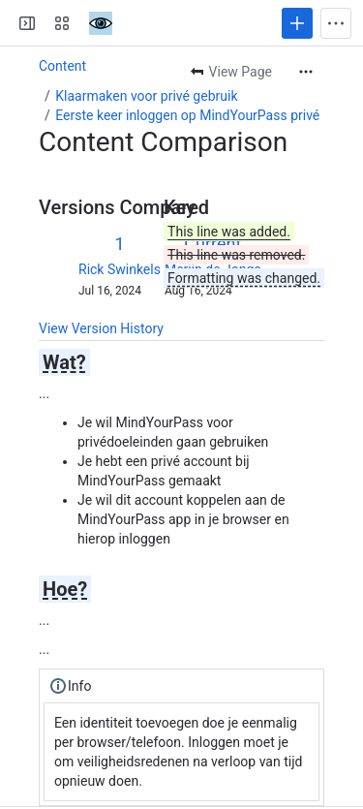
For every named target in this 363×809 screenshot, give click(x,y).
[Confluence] (100, 23)
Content (62, 66)
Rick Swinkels (119, 269)
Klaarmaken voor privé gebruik (146, 96)
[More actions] (305, 71)
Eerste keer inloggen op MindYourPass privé (187, 115)
